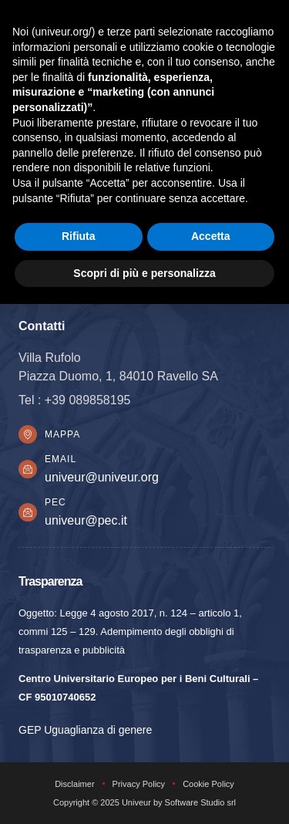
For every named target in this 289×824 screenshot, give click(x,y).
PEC (55, 502)
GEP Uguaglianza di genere (85, 730)
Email (60, 459)
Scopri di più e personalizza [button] (144, 273)
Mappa (62, 434)
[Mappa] (27, 434)
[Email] (27, 469)
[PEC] (27, 512)
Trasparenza (50, 581)
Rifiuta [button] (79, 236)
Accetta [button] (210, 236)
